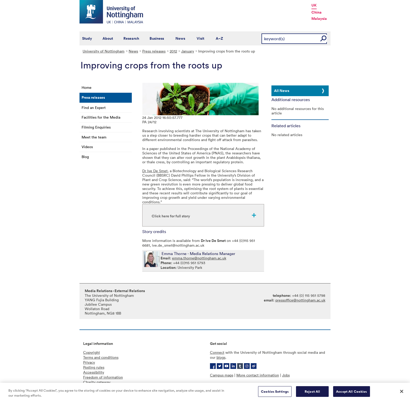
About (107, 38)
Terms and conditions (100, 357)
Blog (85, 156)
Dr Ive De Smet (155, 170)
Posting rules (93, 367)
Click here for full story (171, 216)
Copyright (91, 352)
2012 (173, 51)
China (316, 12)
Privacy (89, 362)
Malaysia (319, 18)
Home (87, 87)
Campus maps (221, 375)
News (180, 38)
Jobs (286, 375)
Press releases (154, 51)
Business (157, 38)
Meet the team (94, 137)
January (187, 51)
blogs (221, 357)
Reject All (312, 392)
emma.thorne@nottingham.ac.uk (199, 258)
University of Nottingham (103, 51)
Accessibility (93, 372)
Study (87, 38)
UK (314, 5)
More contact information (257, 375)
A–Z (219, 38)
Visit (200, 38)
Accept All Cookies (351, 392)
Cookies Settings (275, 392)
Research (131, 38)
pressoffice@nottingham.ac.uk (300, 300)
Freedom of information (103, 377)
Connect (217, 352)
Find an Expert (94, 107)
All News (281, 90)
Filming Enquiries (96, 127)
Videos (87, 146)
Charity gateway (96, 382)
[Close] (401, 392)
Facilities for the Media (101, 117)
